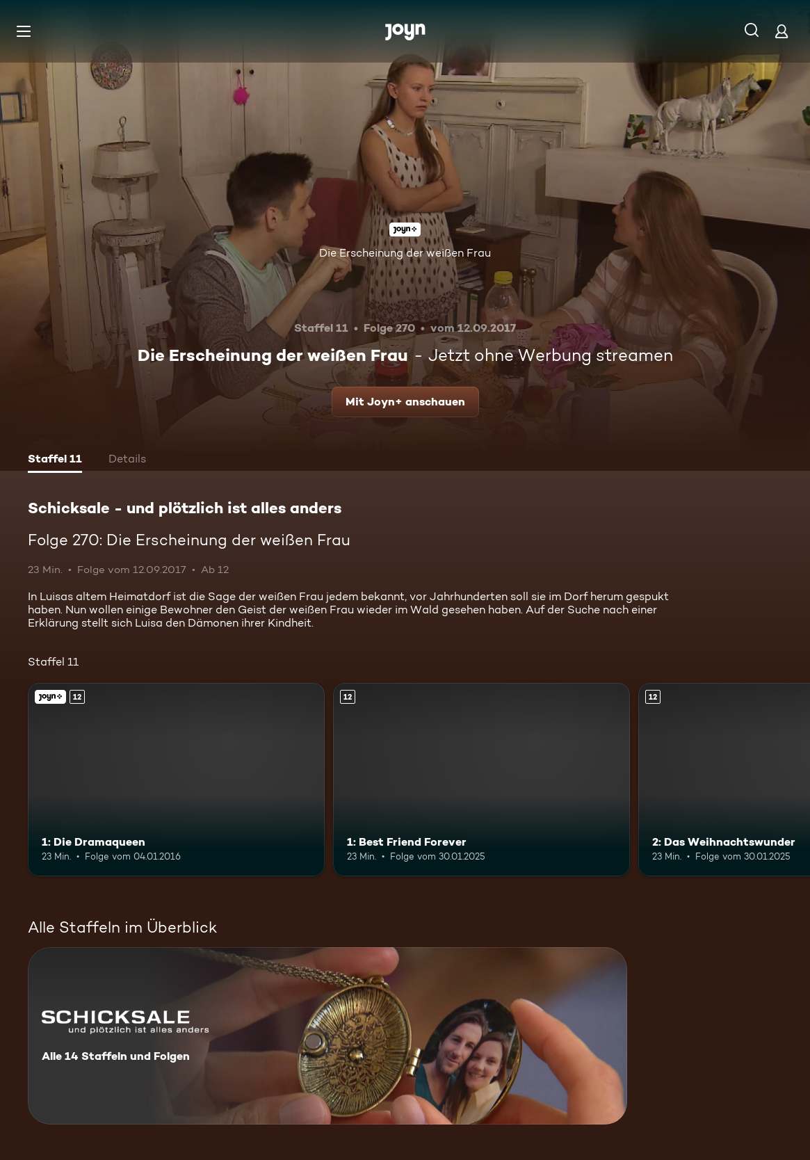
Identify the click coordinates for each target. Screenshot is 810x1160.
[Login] (781, 31)
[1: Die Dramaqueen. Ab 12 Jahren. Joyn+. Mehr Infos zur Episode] (176, 779)
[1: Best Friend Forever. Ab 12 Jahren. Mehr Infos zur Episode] (481, 779)
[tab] (55, 460)
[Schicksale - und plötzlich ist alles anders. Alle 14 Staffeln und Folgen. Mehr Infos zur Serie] (327, 1036)
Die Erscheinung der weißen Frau (405, 252)
